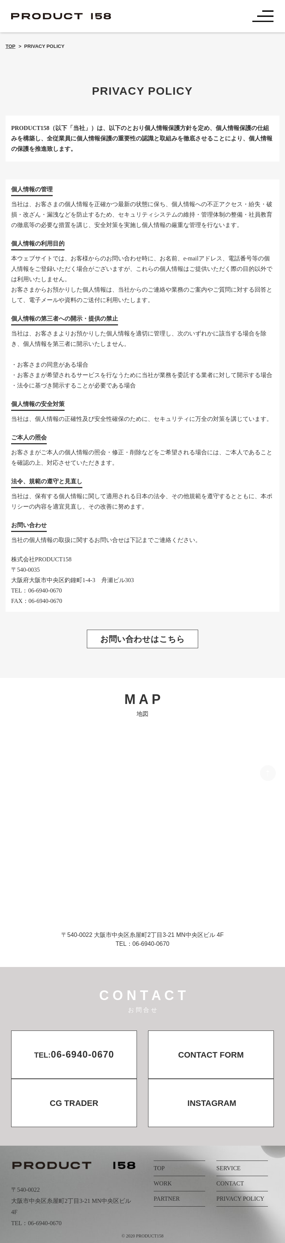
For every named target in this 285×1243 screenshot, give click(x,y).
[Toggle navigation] (263, 16)
